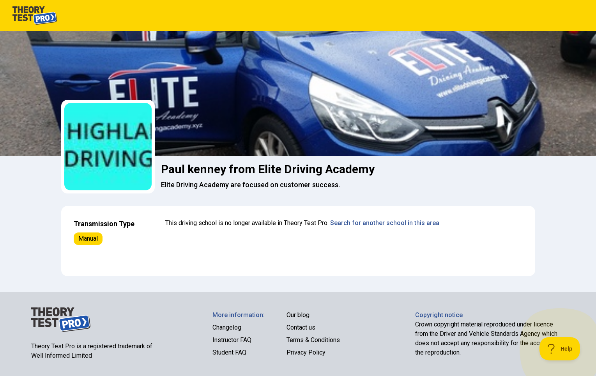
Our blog (298, 315)
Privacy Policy (306, 352)
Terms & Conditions (313, 340)
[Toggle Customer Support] (559, 348)
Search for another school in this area (384, 223)
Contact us (301, 327)
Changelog (226, 327)
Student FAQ (229, 352)
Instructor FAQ (231, 340)
